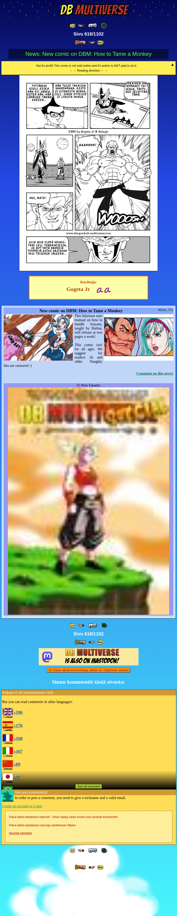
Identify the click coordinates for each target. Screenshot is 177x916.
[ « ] (93, 25)
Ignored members (20, 875)
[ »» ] (100, 42)
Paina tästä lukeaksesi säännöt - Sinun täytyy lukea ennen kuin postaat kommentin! (63, 858)
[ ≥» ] (91, 42)
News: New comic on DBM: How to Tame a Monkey (88, 54)
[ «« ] (72, 26)
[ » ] (80, 42)
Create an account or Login (22, 848)
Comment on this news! (154, 373)
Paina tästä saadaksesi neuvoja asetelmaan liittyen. (43, 867)
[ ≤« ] (80, 26)
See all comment (88, 828)
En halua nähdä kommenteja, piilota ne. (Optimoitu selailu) (88, 712)
